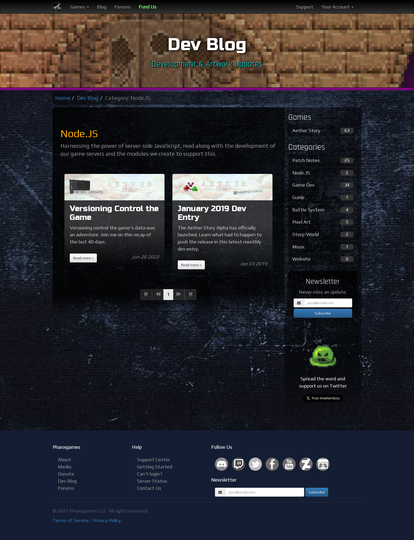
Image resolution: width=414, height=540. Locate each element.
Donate (66, 474)
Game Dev (323, 185)
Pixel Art (323, 222)
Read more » (83, 258)
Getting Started (154, 466)
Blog (101, 7)
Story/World (323, 234)
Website (323, 259)
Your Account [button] (337, 7)
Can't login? (149, 474)
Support (304, 7)
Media (64, 466)
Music (323, 247)
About (64, 459)
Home (62, 98)
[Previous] (146, 294)
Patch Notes (323, 160)
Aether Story (323, 130)
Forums (122, 7)
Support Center (153, 459)
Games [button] (79, 7)
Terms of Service (71, 520)
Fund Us (147, 7)
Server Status (152, 481)
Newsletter (223, 480)
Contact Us (149, 488)
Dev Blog (88, 98)
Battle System (323, 210)
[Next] (179, 294)
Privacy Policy (107, 520)
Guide (323, 197)
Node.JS (323, 173)
